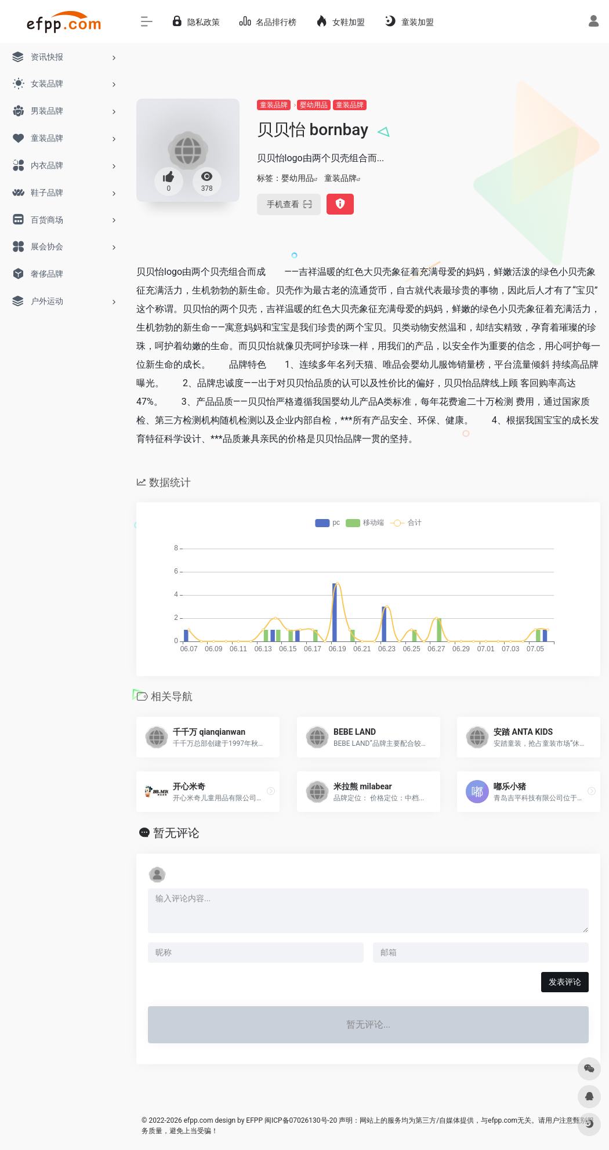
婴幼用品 (314, 105)
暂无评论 (176, 833)
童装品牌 (274, 105)
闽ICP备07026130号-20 (300, 1120)
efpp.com (198, 1120)
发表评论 (565, 981)
